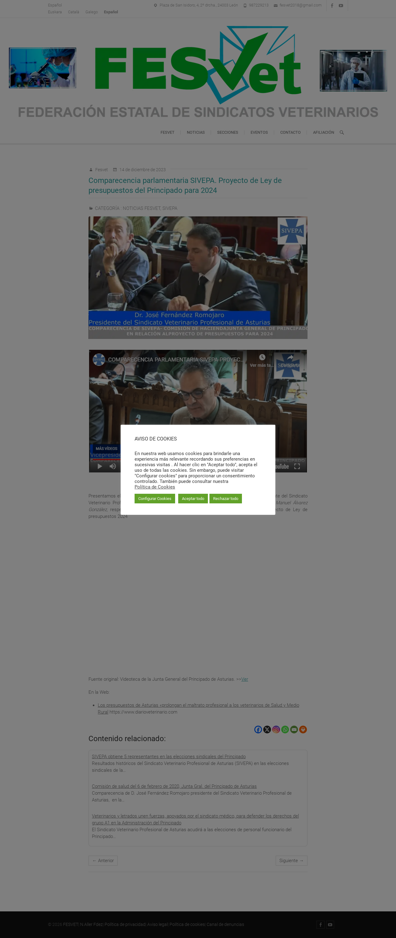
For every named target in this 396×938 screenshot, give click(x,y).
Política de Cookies (155, 487)
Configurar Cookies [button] (154, 498)
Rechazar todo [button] (225, 498)
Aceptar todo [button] (193, 498)
